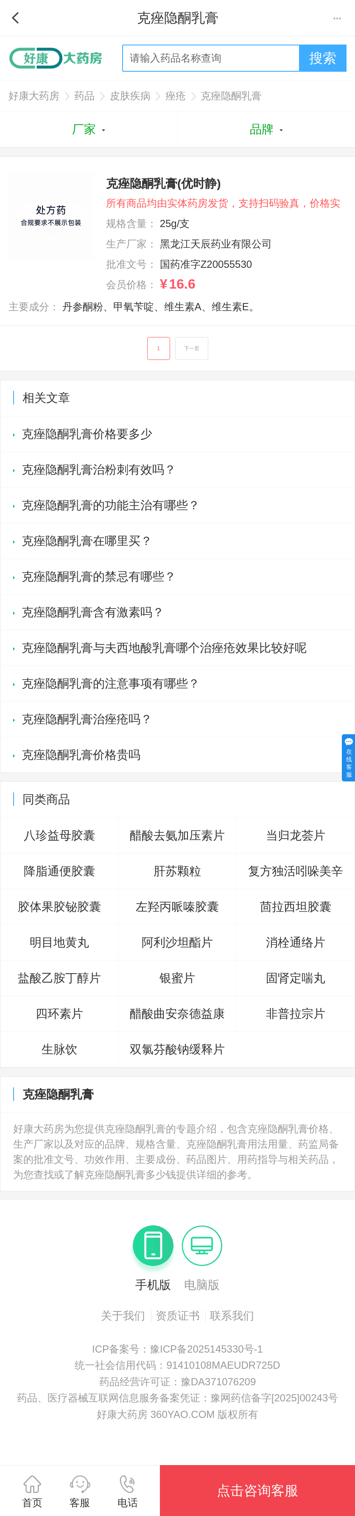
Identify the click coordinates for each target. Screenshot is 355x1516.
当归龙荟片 (295, 835)
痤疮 (175, 95)
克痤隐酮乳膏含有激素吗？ (93, 612)
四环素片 (59, 1013)
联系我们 (232, 1315)
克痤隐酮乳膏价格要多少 (87, 434)
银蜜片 (177, 978)
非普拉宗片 (295, 1013)
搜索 (322, 58)
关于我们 (123, 1315)
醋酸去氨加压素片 (177, 835)
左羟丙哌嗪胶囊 (177, 906)
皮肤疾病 (130, 95)
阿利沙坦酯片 (177, 942)
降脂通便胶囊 (59, 871)
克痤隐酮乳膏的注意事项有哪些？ (111, 683)
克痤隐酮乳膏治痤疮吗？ (87, 719)
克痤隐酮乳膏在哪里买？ (87, 540)
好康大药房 (33, 95)
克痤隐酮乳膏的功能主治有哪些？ (111, 505)
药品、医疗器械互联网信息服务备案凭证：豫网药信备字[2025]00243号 (177, 1398)
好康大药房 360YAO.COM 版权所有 (177, 1414)
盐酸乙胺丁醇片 (59, 978)
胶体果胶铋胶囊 (59, 906)
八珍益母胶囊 (59, 835)
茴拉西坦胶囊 (295, 906)
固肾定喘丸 (295, 978)
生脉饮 (59, 1049)
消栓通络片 (295, 942)
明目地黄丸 (59, 942)
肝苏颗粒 (177, 871)
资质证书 (178, 1315)
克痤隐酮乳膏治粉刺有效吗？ (99, 469)
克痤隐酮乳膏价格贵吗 (81, 754)
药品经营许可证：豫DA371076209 (177, 1381)
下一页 (191, 348)
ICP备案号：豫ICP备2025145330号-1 (177, 1349)
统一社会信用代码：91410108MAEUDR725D (177, 1365)
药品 (84, 95)
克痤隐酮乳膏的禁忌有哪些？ (99, 576)
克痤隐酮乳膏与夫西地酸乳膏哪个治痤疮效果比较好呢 (164, 647)
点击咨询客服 (257, 1490)
